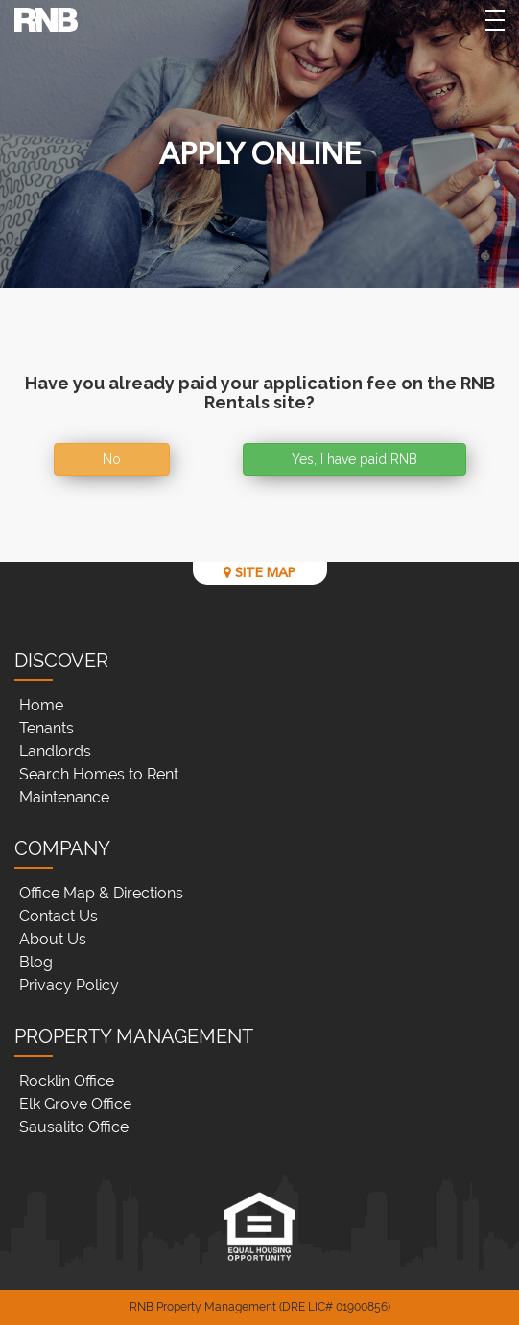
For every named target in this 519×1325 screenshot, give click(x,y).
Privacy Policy (69, 985)
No (112, 459)
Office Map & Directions (101, 893)
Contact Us (58, 916)
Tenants (46, 728)
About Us (52, 939)
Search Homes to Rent (98, 774)
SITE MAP (259, 573)
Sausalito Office (74, 1127)
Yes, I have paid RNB (354, 459)
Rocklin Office (66, 1081)
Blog (36, 962)
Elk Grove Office (75, 1104)
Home (41, 705)
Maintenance (64, 797)
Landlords (55, 751)
